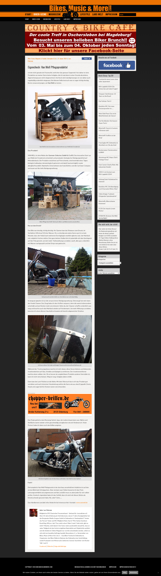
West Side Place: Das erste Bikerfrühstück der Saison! (107, 115)
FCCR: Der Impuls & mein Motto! (107, 210)
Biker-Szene (40, 14)
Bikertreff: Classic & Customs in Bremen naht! (108, 129)
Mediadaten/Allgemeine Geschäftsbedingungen (90, 567)
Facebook (43, 546)
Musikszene (55, 14)
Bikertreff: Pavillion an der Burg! (107, 137)
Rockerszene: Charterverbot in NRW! (108, 151)
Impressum (111, 14)
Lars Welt (97, 14)
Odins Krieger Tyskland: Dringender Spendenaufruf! (108, 195)
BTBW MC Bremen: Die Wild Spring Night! (108, 217)
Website (50, 546)
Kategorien (101, 259)
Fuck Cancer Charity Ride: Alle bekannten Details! (108, 166)
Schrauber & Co (51, 58)
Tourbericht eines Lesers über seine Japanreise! (108, 80)
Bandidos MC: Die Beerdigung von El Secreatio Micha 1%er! (108, 188)
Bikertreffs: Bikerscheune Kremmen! (107, 202)
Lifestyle (85, 14)
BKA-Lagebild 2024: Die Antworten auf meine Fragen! (108, 88)
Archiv (99, 273)
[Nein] (158, 573)
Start (28, 14)
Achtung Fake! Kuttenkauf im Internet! (108, 180)
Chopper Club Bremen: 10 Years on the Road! (107, 95)
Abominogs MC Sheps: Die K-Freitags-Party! (108, 159)
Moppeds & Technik (40, 58)
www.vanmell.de (82, 502)
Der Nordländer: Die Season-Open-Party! (108, 122)
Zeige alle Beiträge (60, 546)
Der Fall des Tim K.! (105, 101)
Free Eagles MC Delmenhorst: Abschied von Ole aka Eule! (108, 144)
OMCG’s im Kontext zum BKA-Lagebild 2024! (107, 173)
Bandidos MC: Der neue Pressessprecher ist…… (106, 107)
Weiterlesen (133, 572)
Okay (124, 572)
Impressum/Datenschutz (128, 567)
